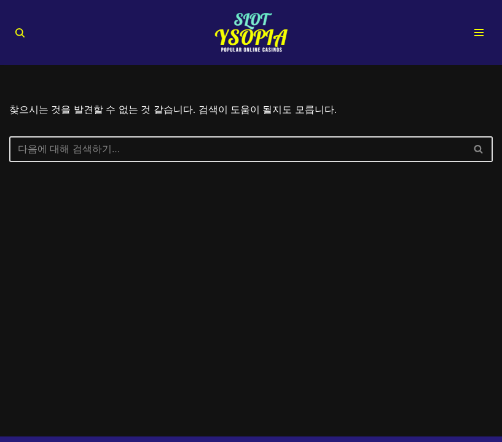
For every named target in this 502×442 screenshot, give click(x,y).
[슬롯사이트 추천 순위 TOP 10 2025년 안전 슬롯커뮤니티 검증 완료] (251, 32)
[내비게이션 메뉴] (479, 32)
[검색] (20, 32)
